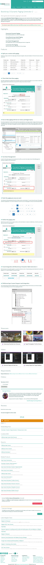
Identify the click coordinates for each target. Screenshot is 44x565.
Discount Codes (14, 560)
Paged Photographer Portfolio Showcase (34, 344)
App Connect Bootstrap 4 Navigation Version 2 (10, 487)
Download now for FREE (37, 503)
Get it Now (40, 513)
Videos (34, 7)
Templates (24, 7)
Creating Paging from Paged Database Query (34, 365)
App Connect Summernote (6, 460)
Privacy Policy (24, 559)
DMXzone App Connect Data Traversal (9, 437)
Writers (2, 561)
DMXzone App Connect (14, 373)
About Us (2, 556)
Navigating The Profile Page (38, 557)
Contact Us (3, 557)
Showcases (30, 7)
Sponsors (2, 560)
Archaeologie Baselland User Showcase (11, 344)
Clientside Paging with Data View (10, 365)
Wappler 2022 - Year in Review (7, 524)
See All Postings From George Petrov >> (34, 400)
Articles (13, 7)
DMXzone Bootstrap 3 (33, 373)
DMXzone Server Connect (23, 373)
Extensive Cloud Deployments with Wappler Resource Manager (14, 537)
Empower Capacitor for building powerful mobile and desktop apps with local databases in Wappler (21, 529)
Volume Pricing (14, 559)
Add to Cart (5, 420)
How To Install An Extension (38, 562)
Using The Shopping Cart (37, 556)
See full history (4, 386)
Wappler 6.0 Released (5, 521)
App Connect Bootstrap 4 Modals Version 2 (10, 490)
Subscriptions (40, 7)
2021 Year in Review (5, 547)
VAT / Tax (13, 557)
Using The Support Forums (38, 560)
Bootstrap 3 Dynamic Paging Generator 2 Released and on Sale (14, 430)
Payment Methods (14, 556)
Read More (3, 526)
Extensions (19, 7)
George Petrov (6, 391)
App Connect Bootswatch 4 (6, 477)
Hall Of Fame (3, 562)
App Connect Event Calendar (7, 470)
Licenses (23, 561)
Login (30, 1)
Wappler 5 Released (5, 534)
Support (36, 11)
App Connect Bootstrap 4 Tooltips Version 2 (10, 480)
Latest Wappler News (6, 517)
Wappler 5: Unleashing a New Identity (8, 544)
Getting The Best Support (38, 559)
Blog (10, 7)
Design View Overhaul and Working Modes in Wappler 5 (12, 540)
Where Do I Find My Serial (37, 561)
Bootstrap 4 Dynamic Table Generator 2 (9, 463)
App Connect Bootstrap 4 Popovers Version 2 (10, 483)
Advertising (3, 559)
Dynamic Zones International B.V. (22, 564)
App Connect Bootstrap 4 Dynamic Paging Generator (11, 466)
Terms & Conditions (25, 556)
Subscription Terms (25, 557)
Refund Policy (24, 560)
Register (25, 1)
